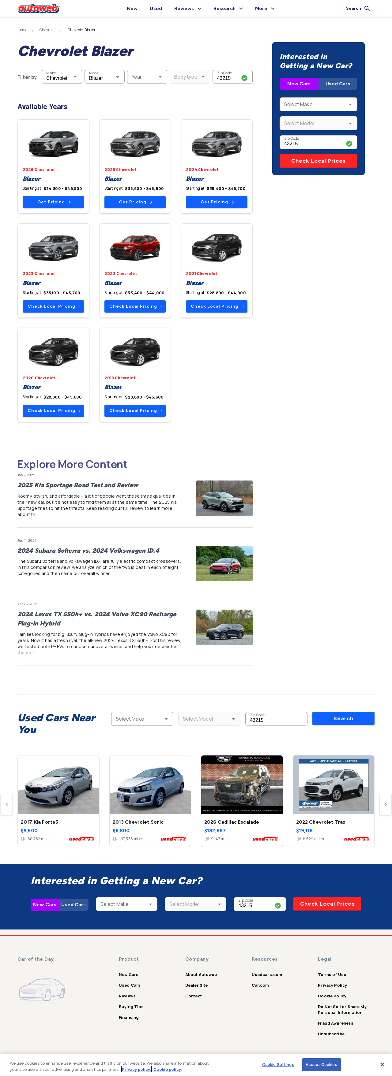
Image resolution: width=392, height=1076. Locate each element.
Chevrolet (48, 30)
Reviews (127, 996)
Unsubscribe (331, 1034)
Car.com (260, 985)
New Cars (299, 84)
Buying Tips (131, 1006)
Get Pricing (54, 202)
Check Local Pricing (54, 306)
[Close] (382, 1064)
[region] (196, 1065)
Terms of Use (332, 974)
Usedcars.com (267, 974)
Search (343, 718)
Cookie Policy (332, 996)
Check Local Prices (318, 161)
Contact (193, 996)
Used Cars (338, 84)
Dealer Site (196, 985)
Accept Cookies (321, 1064)
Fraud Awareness (335, 1023)
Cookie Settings (278, 1064)
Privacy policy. (136, 1069)
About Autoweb (201, 974)
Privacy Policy (332, 985)
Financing (129, 1017)
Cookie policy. (167, 1069)
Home (22, 30)
